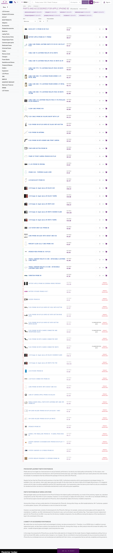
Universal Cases (6, 48)
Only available (50, 18)
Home (24, 6)
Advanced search (84, 8)
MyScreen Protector (7, 85)
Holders (4, 68)
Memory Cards (6, 54)
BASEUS (4, 79)
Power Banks (6, 59)
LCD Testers (5, 90)
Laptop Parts (5, 34)
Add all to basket (68, 550)
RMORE (4, 88)
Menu (5, 7)
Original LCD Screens (8, 14)
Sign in (106, 2)
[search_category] (75, 2)
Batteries (4, 31)
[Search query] (50, 2)
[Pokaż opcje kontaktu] (16, 2)
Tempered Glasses (7, 65)
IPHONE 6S (35, 6)
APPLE (29, 6)
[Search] (85, 2)
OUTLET (4, 17)
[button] (95, 2)
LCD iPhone (5, 73)
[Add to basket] (106, 29)
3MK (3, 76)
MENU (24, 2)
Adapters (4, 22)
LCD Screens (5, 11)
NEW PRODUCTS (6, 20)
